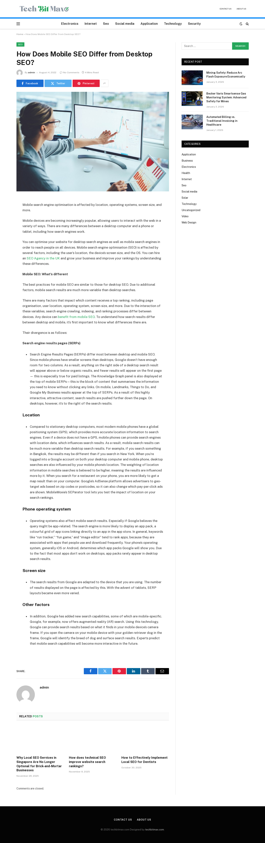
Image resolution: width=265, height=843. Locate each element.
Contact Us (226, 9)
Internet (91, 24)
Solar (185, 197)
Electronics (69, 24)
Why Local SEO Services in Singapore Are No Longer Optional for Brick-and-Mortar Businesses (39, 764)
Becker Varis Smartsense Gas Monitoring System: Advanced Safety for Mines (226, 97)
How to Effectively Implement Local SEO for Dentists (144, 760)
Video (185, 216)
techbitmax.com (154, 829)
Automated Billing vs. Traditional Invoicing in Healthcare (222, 120)
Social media (124, 24)
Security (194, 24)
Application (149, 24)
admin (31, 72)
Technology (173, 24)
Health (186, 173)
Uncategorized (191, 210)
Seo (106, 24)
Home (19, 34)
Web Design (189, 222)
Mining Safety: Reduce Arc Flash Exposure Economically (225, 74)
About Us (241, 9)
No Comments (69, 72)
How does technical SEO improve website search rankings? (87, 762)
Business (187, 160)
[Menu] (18, 23)
